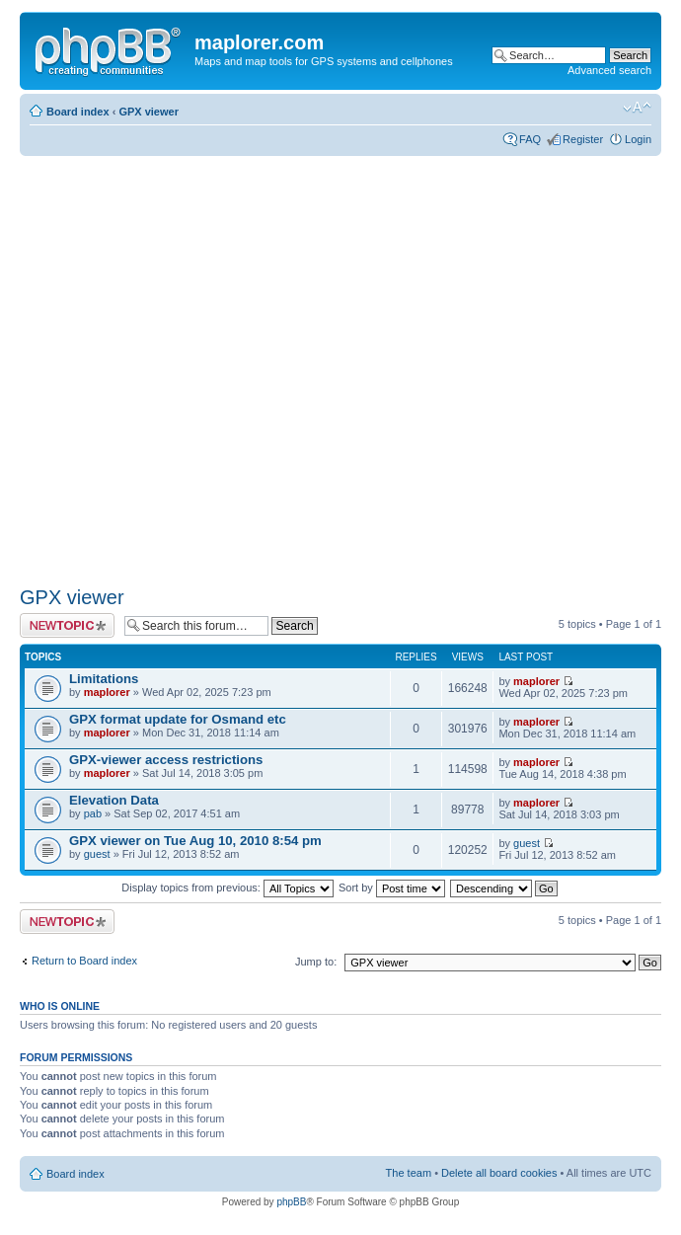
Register (583, 139)
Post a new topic (67, 625)
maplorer (107, 692)
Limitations (103, 678)
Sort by (392, 887)
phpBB (291, 1201)
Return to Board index (84, 960)
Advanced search (609, 70)
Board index (78, 111)
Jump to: (316, 961)
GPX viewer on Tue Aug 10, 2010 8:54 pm (195, 840)
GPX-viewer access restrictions (166, 759)
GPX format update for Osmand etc (177, 719)
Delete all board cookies (499, 1173)
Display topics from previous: (227, 887)
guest (97, 854)
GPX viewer (148, 111)
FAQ (530, 139)
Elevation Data (114, 800)
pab (93, 813)
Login (638, 139)
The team (408, 1173)
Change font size (637, 107)
